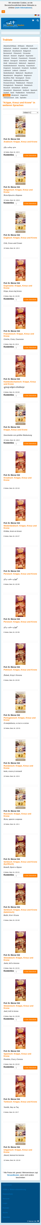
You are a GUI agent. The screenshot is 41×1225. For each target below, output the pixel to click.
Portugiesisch (8, 85)
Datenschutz (8, 1194)
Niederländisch (9, 73)
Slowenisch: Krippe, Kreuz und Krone (18, 1007)
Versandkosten (13, 1175)
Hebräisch (32, 61)
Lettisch (15, 70)
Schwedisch (16, 88)
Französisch (23, 58)
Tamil (12, 93)
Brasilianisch (17, 51)
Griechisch (23, 61)
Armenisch (33, 48)
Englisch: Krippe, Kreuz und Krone (20, 238)
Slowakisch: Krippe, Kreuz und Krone (18, 959)
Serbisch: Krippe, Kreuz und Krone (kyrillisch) (20, 863)
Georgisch (14, 61)
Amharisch (7, 48)
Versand (6, 1199)
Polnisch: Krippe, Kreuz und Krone (20, 670)
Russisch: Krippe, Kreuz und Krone (17, 815)
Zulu (17, 98)
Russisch (7, 88)
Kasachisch (30, 66)
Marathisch (29, 73)
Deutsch (14, 56)
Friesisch (32, 58)
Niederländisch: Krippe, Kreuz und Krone (20, 527)
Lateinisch (7, 70)
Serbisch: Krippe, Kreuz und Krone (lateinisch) (20, 911)
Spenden (23, 98)
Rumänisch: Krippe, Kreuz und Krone (18, 767)
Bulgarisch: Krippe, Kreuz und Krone (18, 191)
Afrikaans (21, 46)
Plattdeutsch (20, 83)
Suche (5, 1212)
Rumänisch (28, 85)
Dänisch (6, 56)
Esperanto (29, 56)
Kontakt (6, 1208)
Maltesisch (19, 73)
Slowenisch (17, 90)
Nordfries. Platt (9, 78)
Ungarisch (24, 95)
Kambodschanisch (10, 66)
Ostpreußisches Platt (21, 80)
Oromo (28, 78)
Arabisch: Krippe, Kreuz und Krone (20, 142)
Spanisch (34, 90)
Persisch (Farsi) (9, 83)
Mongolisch (18, 75)
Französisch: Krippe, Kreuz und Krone (19, 335)
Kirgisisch (7, 68)
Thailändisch (20, 93)
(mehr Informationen (23, 8)
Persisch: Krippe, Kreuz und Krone (20, 574)
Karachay (21, 66)
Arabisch (16, 48)
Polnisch (30, 83)
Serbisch (25, 88)
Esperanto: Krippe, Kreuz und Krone (18, 287)
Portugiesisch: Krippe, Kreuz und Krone (20, 719)
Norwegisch (20, 78)
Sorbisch (26, 90)
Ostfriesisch (8, 80)
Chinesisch (17, 53)
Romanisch (19, 85)
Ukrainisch (15, 95)
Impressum (7, 1185)
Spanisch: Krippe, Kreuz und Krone (17, 1055)
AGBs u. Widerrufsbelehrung (14, 1189)
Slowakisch (8, 90)
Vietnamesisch (9, 98)
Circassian (26, 53)
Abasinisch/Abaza (10, 46)
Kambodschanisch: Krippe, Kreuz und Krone (20, 383)
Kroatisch (25, 68)
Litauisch (23, 70)
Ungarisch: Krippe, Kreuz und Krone (18, 1151)
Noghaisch (28, 75)
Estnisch (7, 58)
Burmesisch (8, 53)
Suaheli (6, 93)
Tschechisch (30, 93)
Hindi (5, 63)
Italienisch (22, 63)
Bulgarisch (27, 51)
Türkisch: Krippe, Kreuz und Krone (20, 1102)
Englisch (21, 56)
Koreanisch (16, 68)
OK (3, 11)
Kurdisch (33, 68)
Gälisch (6, 61)
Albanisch (29, 46)
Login (5, 1203)
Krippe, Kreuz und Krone (15, 430)
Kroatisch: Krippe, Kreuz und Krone (18, 479)
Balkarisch (7, 51)
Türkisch (7, 95)
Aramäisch (24, 48)
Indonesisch (13, 63)
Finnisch (14, 58)
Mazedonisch (8, 75)
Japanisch (31, 63)
